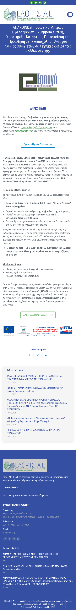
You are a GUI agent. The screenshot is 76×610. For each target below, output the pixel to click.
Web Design (26, 607)
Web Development (40, 607)
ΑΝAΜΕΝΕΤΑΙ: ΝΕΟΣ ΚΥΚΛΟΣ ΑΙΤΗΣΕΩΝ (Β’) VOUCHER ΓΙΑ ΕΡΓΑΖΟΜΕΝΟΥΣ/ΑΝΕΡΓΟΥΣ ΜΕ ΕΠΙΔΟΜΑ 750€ (34, 378)
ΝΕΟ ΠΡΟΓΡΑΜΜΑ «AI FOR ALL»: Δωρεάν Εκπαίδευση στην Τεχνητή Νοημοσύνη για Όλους (35, 389)
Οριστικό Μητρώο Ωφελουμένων (38, 144)
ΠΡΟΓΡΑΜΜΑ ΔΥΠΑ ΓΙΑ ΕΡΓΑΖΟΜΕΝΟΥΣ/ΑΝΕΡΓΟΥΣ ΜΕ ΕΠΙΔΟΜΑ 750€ (33, 432)
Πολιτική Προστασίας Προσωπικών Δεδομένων (25, 495)
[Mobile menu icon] (70, 14)
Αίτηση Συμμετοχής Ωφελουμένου (38, 315)
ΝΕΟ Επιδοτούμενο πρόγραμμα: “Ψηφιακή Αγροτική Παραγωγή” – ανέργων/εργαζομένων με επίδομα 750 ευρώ (37, 420)
